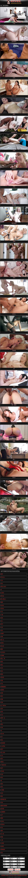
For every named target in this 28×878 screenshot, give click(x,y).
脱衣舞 (2, 808)
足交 (2, 667)
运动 (2, 793)
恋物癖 (2, 655)
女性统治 (3, 652)
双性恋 (2, 596)
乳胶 (2, 702)
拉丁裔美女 (3, 705)
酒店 (2, 696)
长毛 (2, 714)
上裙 (2, 840)
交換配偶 (3, 811)
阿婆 (2, 680)
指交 (2, 661)
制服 (2, 836)
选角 (2, 617)
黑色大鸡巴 (3, 586)
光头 (2, 580)
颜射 (2, 649)
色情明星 (3, 743)
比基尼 (2, 592)
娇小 (2, 736)
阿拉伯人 (3, 577)
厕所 (2, 830)
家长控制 (24, 875)
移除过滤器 (17, 869)
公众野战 (3, 746)
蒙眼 (2, 602)
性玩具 (2, 771)
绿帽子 (2, 633)
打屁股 (2, 790)
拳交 (2, 664)
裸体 (2, 724)
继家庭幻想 (3, 799)
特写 (2, 624)
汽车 (2, 611)
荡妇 (2, 783)
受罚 (2, 749)
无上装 (2, 833)
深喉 (2, 636)
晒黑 (2, 818)
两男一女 (3, 718)
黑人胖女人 (3, 599)
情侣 (2, 630)
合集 (2, 627)
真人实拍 (3, 752)
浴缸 (2, 583)
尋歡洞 (2, 677)
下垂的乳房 (3, 764)
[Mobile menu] (1, 2)
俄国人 (2, 761)
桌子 (2, 815)
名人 (2, 621)
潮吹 (2, 796)
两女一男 (3, 658)
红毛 (2, 755)
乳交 (2, 827)
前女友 (2, 646)
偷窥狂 (2, 846)
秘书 (2, 768)
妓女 (2, 852)
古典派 (2, 843)
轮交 (2, 671)
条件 (7, 875)
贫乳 (2, 786)
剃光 (2, 777)
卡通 (2, 614)
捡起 (2, 739)
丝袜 (2, 802)
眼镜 (2, 674)
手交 (2, 683)
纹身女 (2, 821)
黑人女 (2, 639)
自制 (2, 693)
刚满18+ (3, 824)
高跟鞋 (2, 689)
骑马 (2, 758)
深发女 (2, 608)
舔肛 (2, 574)
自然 (2, 727)
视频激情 (3, 849)
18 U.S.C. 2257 (13, 875)
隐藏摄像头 (3, 686)
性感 (2, 774)
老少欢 (2, 733)
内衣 (2, 711)
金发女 (2, 605)
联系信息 (3, 875)
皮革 (2, 708)
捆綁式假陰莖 (4, 805)
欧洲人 (2, 642)
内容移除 (19, 875)
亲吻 (2, 699)
